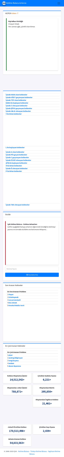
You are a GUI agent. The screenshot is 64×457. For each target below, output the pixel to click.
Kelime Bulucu (23, 451)
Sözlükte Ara (32, 275)
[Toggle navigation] (59, 3)
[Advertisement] (32, 49)
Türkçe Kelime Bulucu (38, 451)
